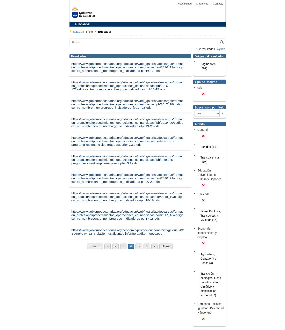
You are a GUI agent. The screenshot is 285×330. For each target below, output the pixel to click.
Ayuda (221, 49)
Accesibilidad (184, 3)
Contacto (218, 3)
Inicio (90, 31)
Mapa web (202, 3)
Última (166, 246)
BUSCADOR (82, 24)
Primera (95, 246)
